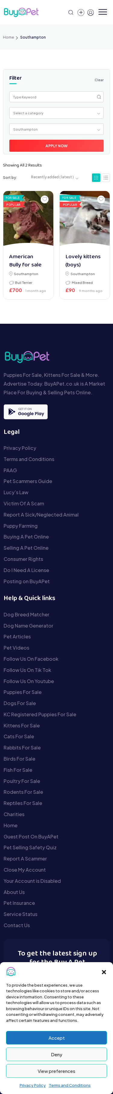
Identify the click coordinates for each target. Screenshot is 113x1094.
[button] (104, 971)
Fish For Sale (18, 770)
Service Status (20, 914)
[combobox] (56, 113)
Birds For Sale (19, 758)
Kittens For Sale (22, 725)
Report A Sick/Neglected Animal (41, 514)
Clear (99, 80)
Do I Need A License (26, 570)
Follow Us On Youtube (29, 681)
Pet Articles (17, 636)
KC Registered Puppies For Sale (40, 714)
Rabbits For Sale (22, 747)
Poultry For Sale (22, 781)
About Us (14, 892)
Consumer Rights (23, 559)
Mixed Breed (82, 282)
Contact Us (17, 925)
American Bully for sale (25, 261)
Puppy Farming (21, 526)
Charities (14, 814)
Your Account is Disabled (32, 881)
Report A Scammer (25, 858)
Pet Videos (16, 647)
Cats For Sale (19, 736)
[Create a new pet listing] (80, 12)
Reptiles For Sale (23, 803)
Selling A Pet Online (26, 548)
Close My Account (25, 870)
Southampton (26, 274)
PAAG (10, 470)
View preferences (56, 1071)
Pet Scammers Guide (28, 481)
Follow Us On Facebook (31, 659)
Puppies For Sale (23, 692)
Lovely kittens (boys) (83, 261)
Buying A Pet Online (26, 536)
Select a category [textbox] (28, 113)
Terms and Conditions (70, 1085)
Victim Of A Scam (24, 503)
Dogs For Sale (20, 703)
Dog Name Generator (28, 625)
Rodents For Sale (23, 792)
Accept (57, 1038)
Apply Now (56, 146)
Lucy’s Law (16, 492)
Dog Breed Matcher (26, 614)
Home (8, 37)
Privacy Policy (33, 1085)
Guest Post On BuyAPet (31, 836)
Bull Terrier (23, 282)
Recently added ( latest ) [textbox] (52, 177)
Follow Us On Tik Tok (27, 670)
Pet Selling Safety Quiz (30, 847)
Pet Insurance (19, 903)
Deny (56, 1054)
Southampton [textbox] (25, 129)
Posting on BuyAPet (27, 581)
